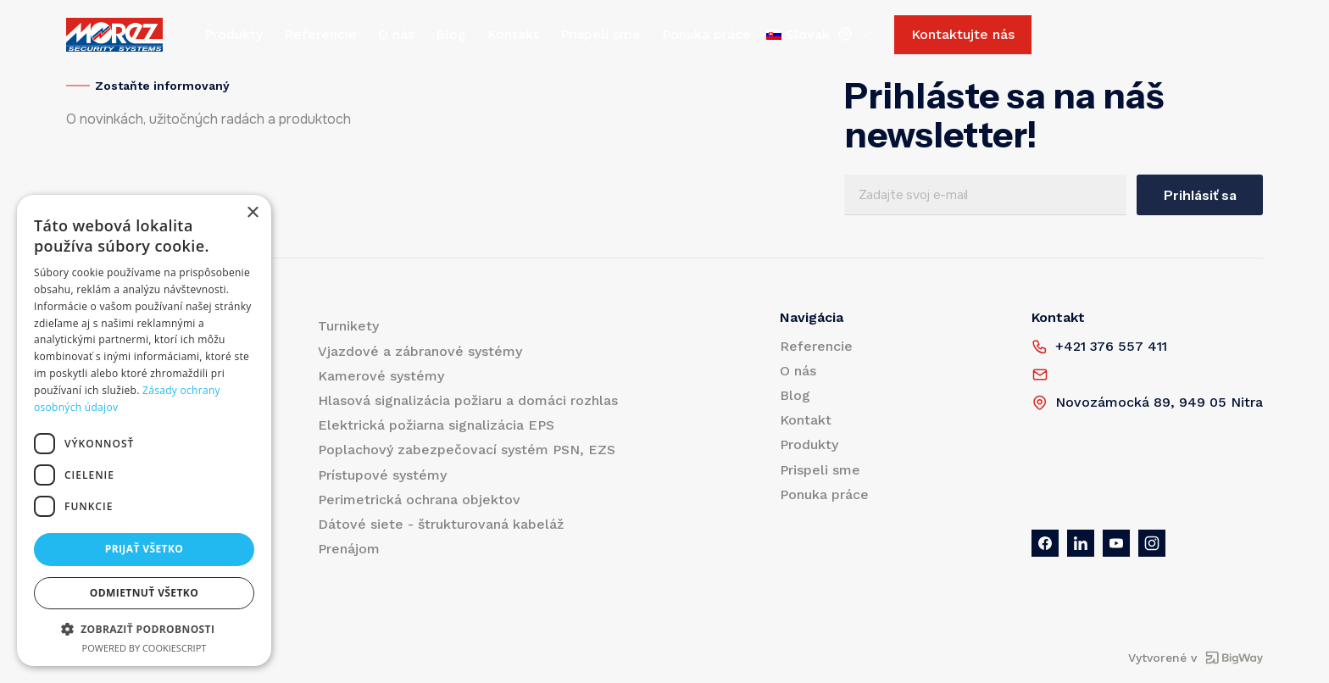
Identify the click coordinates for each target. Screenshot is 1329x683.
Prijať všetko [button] (144, 548)
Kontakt (513, 34)
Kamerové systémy (381, 376)
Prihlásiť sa (1200, 194)
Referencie (320, 34)
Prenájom (349, 549)
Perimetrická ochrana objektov (419, 499)
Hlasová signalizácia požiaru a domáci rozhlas (468, 400)
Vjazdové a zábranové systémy (420, 351)
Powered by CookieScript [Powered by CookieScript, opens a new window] (144, 647)
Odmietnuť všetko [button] (144, 593)
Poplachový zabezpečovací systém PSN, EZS (466, 449)
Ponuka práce (706, 34)
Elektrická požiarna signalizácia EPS (436, 425)
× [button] (252, 213)
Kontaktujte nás (963, 34)
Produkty (233, 34)
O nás (396, 34)
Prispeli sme (600, 34)
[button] (144, 628)
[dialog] (144, 430)
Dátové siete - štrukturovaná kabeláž (441, 524)
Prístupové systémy (382, 475)
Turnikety (348, 326)
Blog (451, 34)
